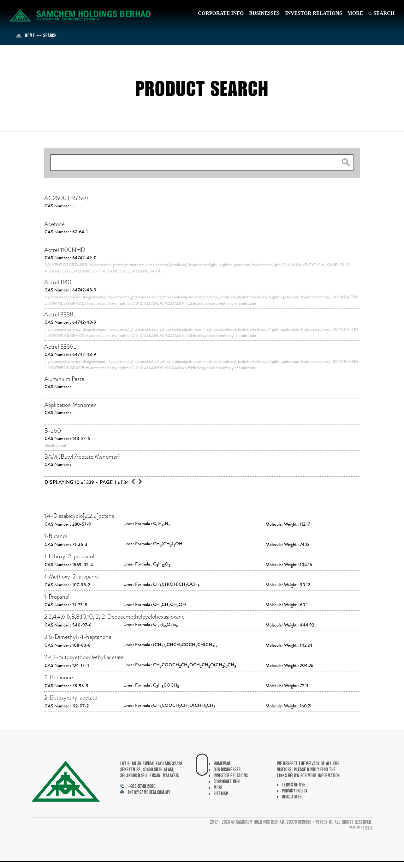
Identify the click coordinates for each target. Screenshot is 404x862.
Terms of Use (294, 785)
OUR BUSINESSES (227, 770)
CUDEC (369, 827)
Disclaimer (292, 797)
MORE (355, 13)
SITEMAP (221, 794)
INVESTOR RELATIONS (313, 13)
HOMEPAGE (222, 764)
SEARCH (381, 13)
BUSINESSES (264, 13)
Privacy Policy (295, 791)
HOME (25, 36)
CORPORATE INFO (221, 13)
